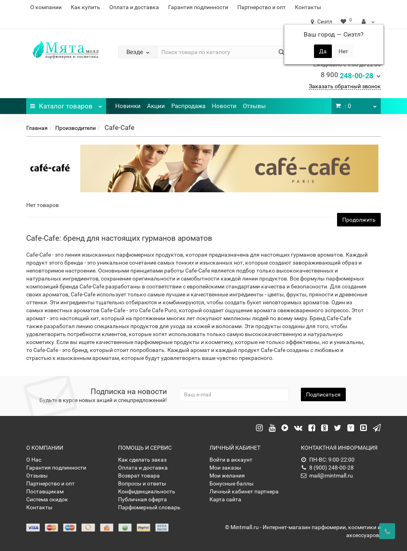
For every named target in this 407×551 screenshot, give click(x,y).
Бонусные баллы (231, 483)
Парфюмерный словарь (149, 507)
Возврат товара (139, 475)
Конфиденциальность (146, 491)
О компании (46, 7)
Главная (37, 128)
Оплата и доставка (134, 7)
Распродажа (188, 106)
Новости (224, 106)
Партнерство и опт (261, 7)
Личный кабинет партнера (244, 491)
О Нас (33, 459)
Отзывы (254, 106)
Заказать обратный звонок (345, 86)
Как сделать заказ (142, 459)
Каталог (66, 104)
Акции (156, 106)
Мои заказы (225, 467)
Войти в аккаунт (230, 459)
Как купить (85, 7)
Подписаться (323, 394)
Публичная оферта (142, 499)
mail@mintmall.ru (327, 475)
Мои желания (227, 475)
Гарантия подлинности (198, 7)
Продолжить (359, 220)
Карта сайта (225, 499)
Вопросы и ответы (142, 483)
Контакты (308, 7)
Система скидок (47, 499)
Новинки (128, 106)
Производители (75, 128)
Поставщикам (45, 491)
